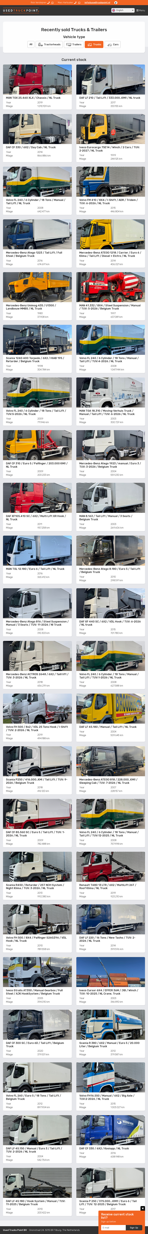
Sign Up (134, 1227)
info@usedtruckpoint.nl (97, 2)
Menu (140, 10)
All (30, 44)
